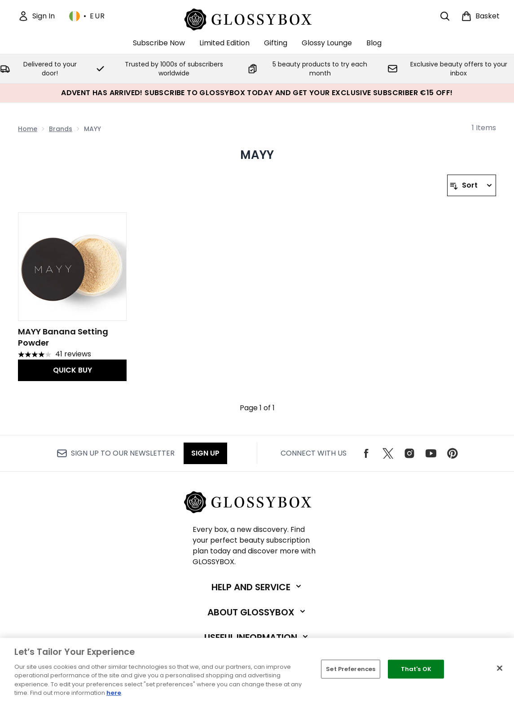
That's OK (416, 669)
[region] (257, 670)
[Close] (500, 668)
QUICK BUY (72, 370)
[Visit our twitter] (388, 453)
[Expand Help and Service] (257, 587)
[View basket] (480, 16)
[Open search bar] (444, 16)
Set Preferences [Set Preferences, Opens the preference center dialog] (350, 669)
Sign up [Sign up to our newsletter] (205, 453)
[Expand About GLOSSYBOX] (257, 612)
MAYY (257, 155)
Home (27, 128)
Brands (60, 128)
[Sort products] (471, 185)
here (113, 693)
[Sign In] (36, 16)
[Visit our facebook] (366, 453)
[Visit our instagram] (409, 453)
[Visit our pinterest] (452, 453)
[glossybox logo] (257, 18)
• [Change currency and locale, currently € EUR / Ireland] (87, 16)
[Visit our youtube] (431, 453)
